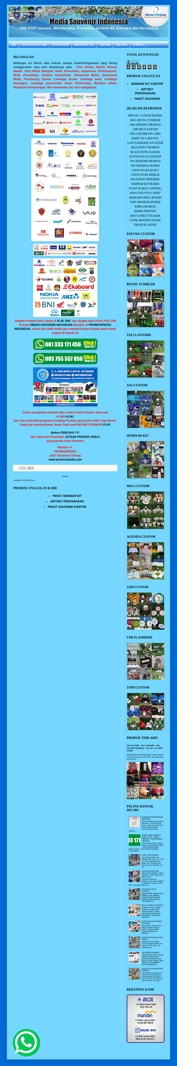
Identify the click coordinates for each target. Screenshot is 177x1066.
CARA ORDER (121, 44)
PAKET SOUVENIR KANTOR (67, 506)
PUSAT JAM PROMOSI (150, 855)
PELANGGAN (137, 44)
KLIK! (70, 416)
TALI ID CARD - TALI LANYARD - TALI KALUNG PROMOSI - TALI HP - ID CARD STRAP (144, 748)
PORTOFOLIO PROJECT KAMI (34, 44)
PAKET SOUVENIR (147, 98)
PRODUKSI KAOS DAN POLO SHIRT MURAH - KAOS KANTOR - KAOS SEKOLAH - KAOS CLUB (153, 874)
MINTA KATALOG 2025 (84, 44)
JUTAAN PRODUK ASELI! (82, 436)
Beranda (65, 476)
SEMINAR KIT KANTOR (147, 83)
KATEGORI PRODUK (60, 44)
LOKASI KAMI (105, 44)
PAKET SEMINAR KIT (67, 496)
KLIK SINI (63, 320)
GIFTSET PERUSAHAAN (67, 501)
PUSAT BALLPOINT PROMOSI (149, 890)
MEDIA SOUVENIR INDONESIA (52, 324)
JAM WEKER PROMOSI (150, 953)
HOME (13, 44)
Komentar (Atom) (28, 480)
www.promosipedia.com (65, 459)
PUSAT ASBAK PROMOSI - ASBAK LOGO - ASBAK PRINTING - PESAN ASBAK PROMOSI (152, 838)
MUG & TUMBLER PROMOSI (152, 905)
